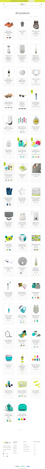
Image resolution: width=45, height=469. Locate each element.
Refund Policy (26, 447)
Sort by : (31, 16)
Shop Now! (31, 1)
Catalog (14, 451)
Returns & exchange (15, 448)
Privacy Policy (26, 449)
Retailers (15, 445)
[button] (3, 4)
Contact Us (15, 453)
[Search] (40, 7)
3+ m (35, 446)
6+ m (35, 449)
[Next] (25, 430)
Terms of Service (26, 451)
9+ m (35, 451)
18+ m (35, 454)
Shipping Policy (26, 446)
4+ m (35, 447)
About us (25, 444)
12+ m (35, 452)
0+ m (35, 444)
